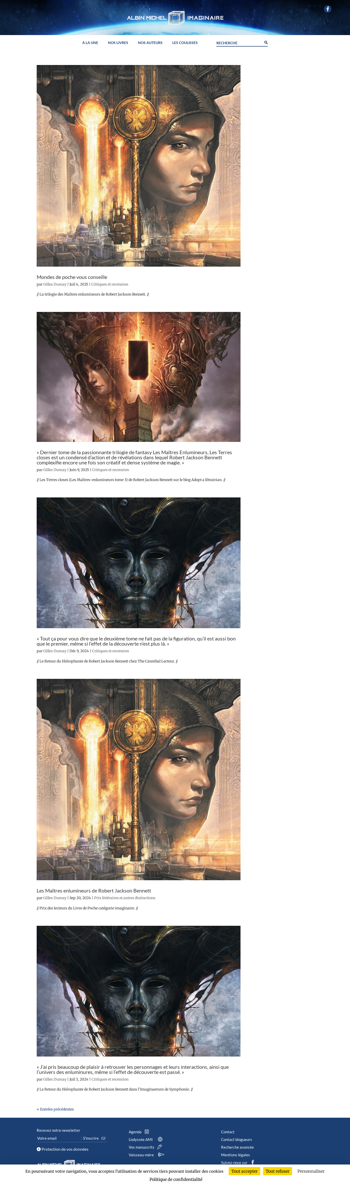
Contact (228, 1131)
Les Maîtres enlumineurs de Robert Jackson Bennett (94, 890)
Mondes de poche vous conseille (72, 277)
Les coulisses (185, 43)
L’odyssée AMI (146, 1139)
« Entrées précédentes (55, 1109)
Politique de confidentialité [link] (175, 1179)
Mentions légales (235, 1154)
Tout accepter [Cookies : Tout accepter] (244, 1171)
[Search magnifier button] (266, 42)
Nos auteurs (150, 43)
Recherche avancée (237, 1147)
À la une (90, 43)
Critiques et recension (109, 284)
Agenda (140, 1131)
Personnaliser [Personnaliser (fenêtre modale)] (311, 1171)
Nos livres (118, 43)
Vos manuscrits (146, 1147)
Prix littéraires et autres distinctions (124, 898)
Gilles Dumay (54, 284)
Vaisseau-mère (147, 1154)
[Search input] (239, 42)
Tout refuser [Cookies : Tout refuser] (277, 1171)
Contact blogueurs (236, 1139)
